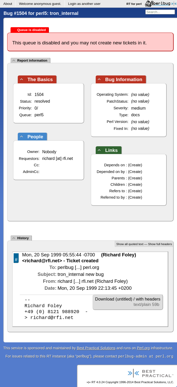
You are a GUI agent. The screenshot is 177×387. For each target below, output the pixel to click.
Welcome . (40, 4)
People (35, 136)
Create (135, 165)
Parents (118, 178)
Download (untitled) (113, 299)
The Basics (40, 79)
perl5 (38, 115)
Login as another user (84, 4)
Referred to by (113, 197)
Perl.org (143, 348)
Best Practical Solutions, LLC (153, 382)
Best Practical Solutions (96, 348)
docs (135, 115)
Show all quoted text (129, 244)
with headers (148, 299)
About (7, 4)
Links (111, 150)
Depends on (114, 165)
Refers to (117, 191)
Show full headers (160, 244)
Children (118, 184)
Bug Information (123, 79)
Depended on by (111, 171)
